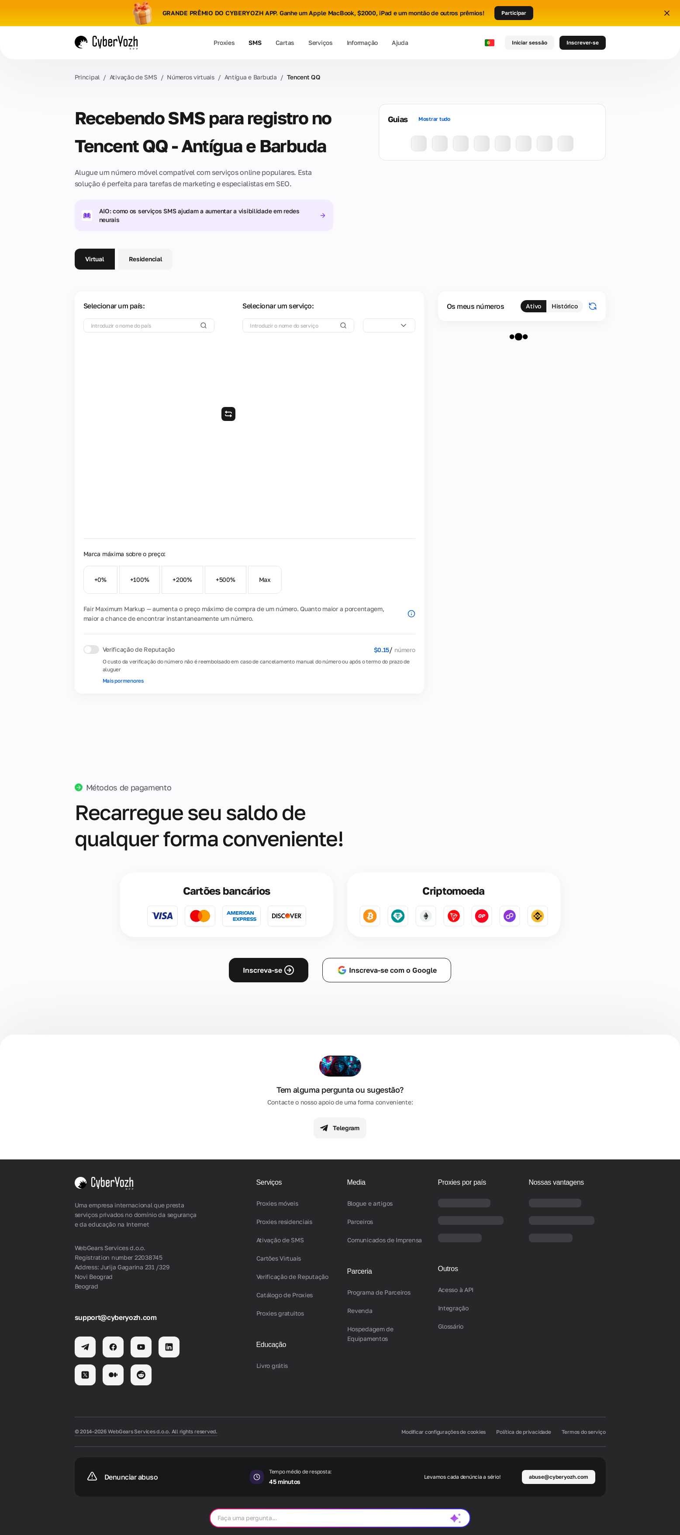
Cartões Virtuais (278, 1258)
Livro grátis (272, 1365)
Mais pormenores (123, 680)
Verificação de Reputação (292, 1276)
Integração (453, 1308)
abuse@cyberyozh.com (558, 1476)
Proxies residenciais (284, 1221)
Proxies (224, 42)
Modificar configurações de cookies (443, 1432)
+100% (139, 579)
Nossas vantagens (556, 1182)
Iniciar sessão (529, 42)
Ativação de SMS (133, 77)
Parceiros (360, 1221)
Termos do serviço (584, 1432)
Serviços (320, 42)
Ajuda (400, 42)
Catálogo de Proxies (284, 1295)
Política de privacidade (523, 1432)
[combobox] (389, 325)
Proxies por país (462, 1182)
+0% (100, 579)
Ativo (533, 306)
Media (356, 1182)
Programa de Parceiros (379, 1292)
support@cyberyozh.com (116, 1317)
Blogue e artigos (370, 1203)
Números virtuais (190, 77)
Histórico (564, 306)
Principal (87, 77)
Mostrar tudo (434, 119)
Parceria (359, 1271)
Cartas (285, 42)
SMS (255, 42)
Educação (271, 1344)
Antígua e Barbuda (250, 77)
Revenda (360, 1310)
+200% (182, 579)
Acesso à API (456, 1289)
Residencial (145, 259)
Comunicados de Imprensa (384, 1240)
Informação (362, 42)
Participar (513, 13)
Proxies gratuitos (280, 1313)
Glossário (450, 1326)
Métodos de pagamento (129, 787)
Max (265, 579)
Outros (448, 1268)
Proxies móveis (277, 1203)
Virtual (94, 259)
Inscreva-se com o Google (387, 970)
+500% (225, 579)
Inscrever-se (582, 42)
